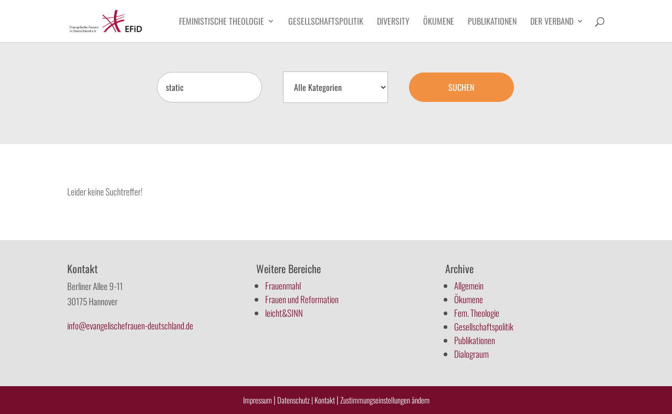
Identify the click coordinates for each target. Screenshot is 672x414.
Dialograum (471, 353)
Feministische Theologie (221, 22)
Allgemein (469, 285)
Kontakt (325, 400)
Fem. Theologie (476, 312)
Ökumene (438, 22)
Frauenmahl (283, 285)
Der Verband (551, 22)
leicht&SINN (284, 312)
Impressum (257, 400)
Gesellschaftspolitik (325, 22)
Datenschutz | (295, 400)
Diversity (393, 22)
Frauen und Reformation (302, 299)
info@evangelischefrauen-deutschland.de (130, 325)
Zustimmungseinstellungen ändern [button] (384, 400)
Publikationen (492, 22)
